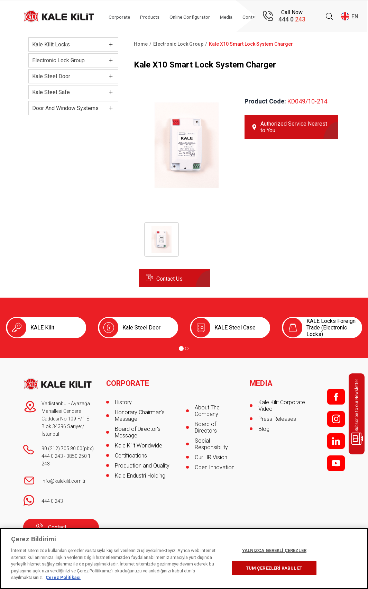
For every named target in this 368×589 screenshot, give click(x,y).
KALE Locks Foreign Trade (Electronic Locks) (331, 327)
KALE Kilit (42, 327)
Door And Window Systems (65, 108)
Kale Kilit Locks (51, 44)
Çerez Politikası (63, 577)
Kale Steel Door (51, 76)
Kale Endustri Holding (140, 474)
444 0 (291, 19)
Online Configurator (194, 16)
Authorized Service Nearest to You (293, 127)
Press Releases (277, 417)
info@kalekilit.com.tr (64, 481)
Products (153, 16)
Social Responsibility (211, 444)
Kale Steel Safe (51, 92)
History (123, 400)
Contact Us (169, 278)
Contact (57, 527)
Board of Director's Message (137, 430)
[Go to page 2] (186, 348)
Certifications (131, 454)
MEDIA (261, 381)
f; (336, 396)
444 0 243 (52, 456)
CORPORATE (128, 381)
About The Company (207, 410)
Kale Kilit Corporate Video (281, 403)
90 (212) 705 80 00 (62, 448)
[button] (186, 191)
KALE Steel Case (235, 327)
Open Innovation (214, 467)
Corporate (122, 16)
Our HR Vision (211, 457)
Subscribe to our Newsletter (358, 412)
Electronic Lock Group (58, 60)
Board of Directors (206, 427)
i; (336, 419)
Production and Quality (142, 464)
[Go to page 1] (181, 348)
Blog (263, 427)
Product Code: (265, 101)
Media (233, 16)
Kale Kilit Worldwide (138, 444)
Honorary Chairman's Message (140, 413)
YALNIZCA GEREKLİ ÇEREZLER (274, 550)
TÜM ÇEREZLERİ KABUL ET (274, 568)
